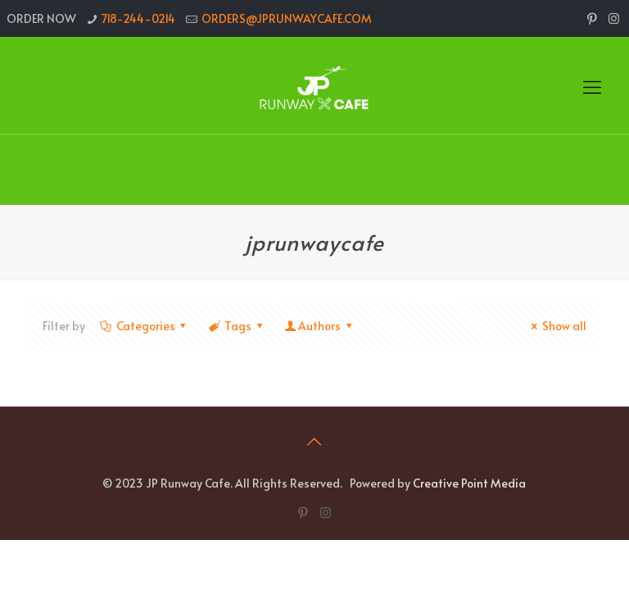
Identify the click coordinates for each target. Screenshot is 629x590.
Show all (556, 326)
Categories (144, 326)
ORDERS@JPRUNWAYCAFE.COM (286, 18)
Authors (319, 326)
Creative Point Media (469, 483)
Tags (236, 326)
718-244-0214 (138, 18)
